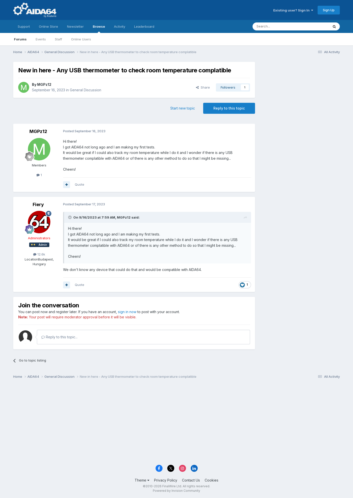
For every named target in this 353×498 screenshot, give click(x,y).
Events (41, 39)
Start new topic (182, 108)
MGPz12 (44, 84)
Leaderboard (144, 26)
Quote (79, 184)
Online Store (48, 26)
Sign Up (329, 10)
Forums (20, 39)
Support (24, 26)
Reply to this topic (229, 108)
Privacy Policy (165, 480)
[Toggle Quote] (70, 217)
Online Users (81, 39)
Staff (58, 39)
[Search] (278, 26)
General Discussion (85, 90)
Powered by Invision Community (176, 491)
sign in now (127, 312)
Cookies (211, 480)
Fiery (38, 204)
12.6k (39, 254)
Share (203, 87)
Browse (99, 28)
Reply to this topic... (59, 337)
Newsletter (75, 26)
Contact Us (191, 480)
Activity (119, 26)
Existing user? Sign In (293, 10)
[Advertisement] (300, 95)
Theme (142, 480)
